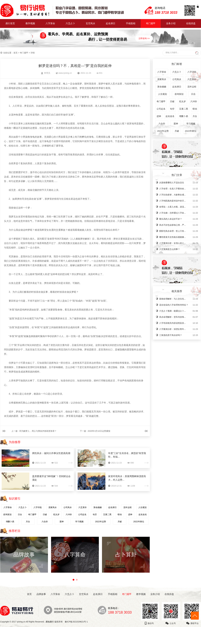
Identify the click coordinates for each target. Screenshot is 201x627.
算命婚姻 (97, 507)
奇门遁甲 (150, 23)
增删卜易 (10, 521)
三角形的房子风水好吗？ (178, 335)
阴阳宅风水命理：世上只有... (178, 231)
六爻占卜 (70, 23)
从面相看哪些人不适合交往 (178, 183)
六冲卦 (69, 514)
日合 (20, 514)
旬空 (95, 514)
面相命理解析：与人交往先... (178, 299)
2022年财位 (138, 521)
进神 (130, 514)
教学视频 (30, 23)
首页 (15, 53)
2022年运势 (100, 521)
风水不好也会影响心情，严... (178, 225)
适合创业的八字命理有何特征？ (178, 305)
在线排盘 (191, 23)
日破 (45, 514)
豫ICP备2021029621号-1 (77, 622)
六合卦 (45, 521)
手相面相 (130, 23)
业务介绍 (170, 23)
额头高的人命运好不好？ (178, 219)
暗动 (120, 514)
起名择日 (110, 23)
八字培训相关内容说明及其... (178, 323)
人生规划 (142, 507)
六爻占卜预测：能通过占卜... (178, 311)
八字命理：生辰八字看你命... (178, 189)
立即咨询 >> (144, 38)
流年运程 (127, 507)
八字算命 (50, 23)
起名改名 (143, 514)
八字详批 (38, 507)
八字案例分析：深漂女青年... (178, 329)
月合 (28, 521)
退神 (61, 521)
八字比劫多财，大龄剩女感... (178, 195)
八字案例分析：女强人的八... (178, 243)
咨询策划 (7, 514)
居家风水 (52, 507)
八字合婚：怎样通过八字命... (178, 213)
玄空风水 (90, 23)
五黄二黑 (107, 514)
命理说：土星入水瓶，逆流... (178, 207)
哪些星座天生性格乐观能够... (178, 237)
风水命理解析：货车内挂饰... (178, 317)
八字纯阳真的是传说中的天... (178, 201)
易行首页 (10, 23)
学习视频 (79, 521)
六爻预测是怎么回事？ (178, 249)
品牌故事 (41, 594)
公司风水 (67, 507)
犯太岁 (56, 514)
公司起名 (82, 514)
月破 (120, 521)
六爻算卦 (82, 507)
